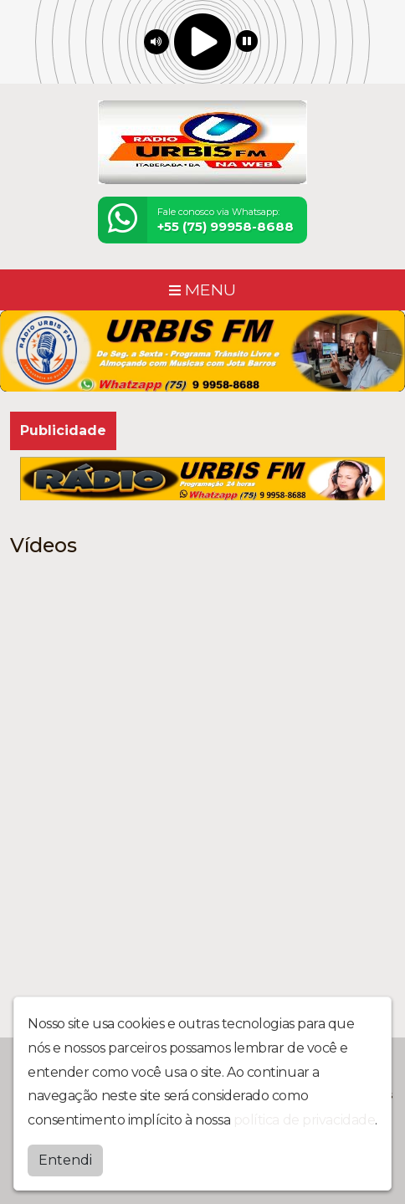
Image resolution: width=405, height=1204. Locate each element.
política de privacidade (304, 1120)
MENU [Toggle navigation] (202, 289)
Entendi (65, 1160)
